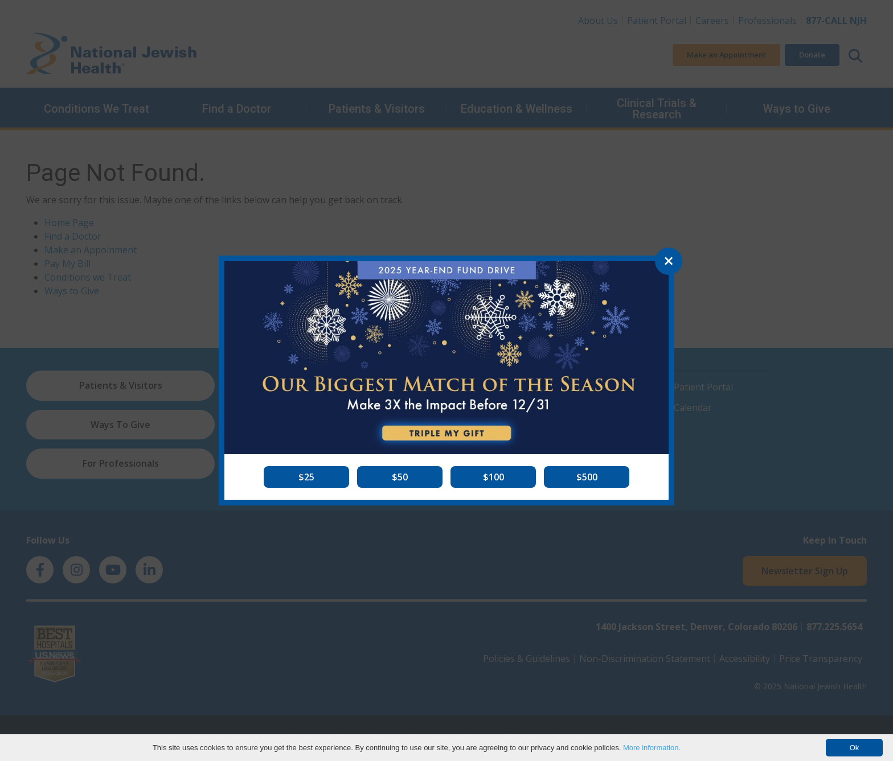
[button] (306, 477)
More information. (652, 747)
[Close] (668, 261)
